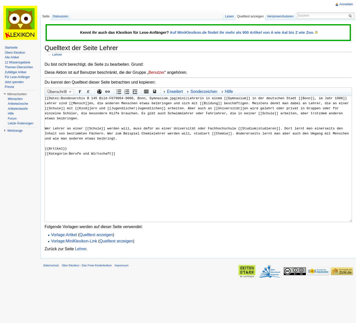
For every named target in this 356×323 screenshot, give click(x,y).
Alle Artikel (12, 57)
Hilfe (229, 91)
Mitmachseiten (17, 94)
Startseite (11, 47)
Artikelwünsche (18, 103)
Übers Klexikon (15, 52)
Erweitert (175, 91)
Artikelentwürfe (18, 109)
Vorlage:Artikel (64, 235)
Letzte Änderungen (20, 123)
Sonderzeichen (203, 91)
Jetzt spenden (14, 82)
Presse (9, 87)
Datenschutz (51, 265)
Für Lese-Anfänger (17, 77)
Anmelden (346, 4)
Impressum (121, 265)
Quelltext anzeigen (96, 235)
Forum (12, 118)
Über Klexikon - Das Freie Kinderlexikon (87, 265)
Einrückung (135, 91)
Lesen (229, 16)
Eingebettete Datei (146, 91)
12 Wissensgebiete (17, 62)
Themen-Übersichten (19, 67)
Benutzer (157, 72)
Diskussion (60, 16)
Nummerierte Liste (127, 91)
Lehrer (57, 54)
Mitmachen (15, 99)
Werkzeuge (14, 130)
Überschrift (57, 92)
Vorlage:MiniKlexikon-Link (74, 241)
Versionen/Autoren (280, 16)
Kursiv (88, 91)
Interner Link (107, 91)
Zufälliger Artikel (15, 72)
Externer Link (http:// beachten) (99, 91)
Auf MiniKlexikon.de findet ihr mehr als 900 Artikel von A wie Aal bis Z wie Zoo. (242, 32)
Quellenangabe (154, 91)
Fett (80, 91)
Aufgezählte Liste (119, 91)
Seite (45, 16)
